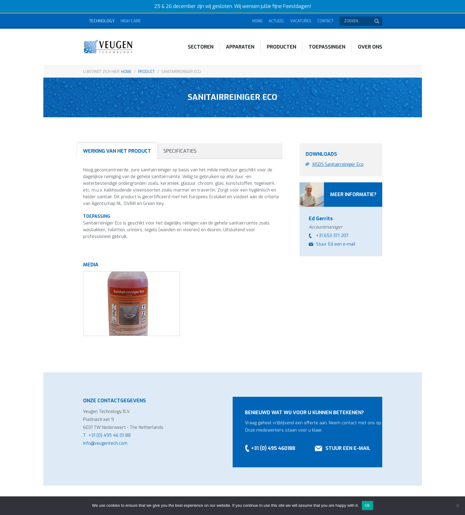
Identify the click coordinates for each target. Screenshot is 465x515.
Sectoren (200, 47)
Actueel (276, 21)
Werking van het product (117, 151)
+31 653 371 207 (332, 236)
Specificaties (179, 151)
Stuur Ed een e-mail (335, 244)
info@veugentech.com (105, 443)
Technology (101, 21)
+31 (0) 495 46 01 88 (110, 435)
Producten (281, 47)
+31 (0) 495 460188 (273, 448)
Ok (367, 505)
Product (146, 71)
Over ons (370, 47)
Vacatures (300, 21)
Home (257, 21)
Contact (325, 21)
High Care (131, 21)
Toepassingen (327, 47)
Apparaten (240, 47)
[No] (457, 505)
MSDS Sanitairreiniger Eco (338, 164)
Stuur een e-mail (347, 448)
